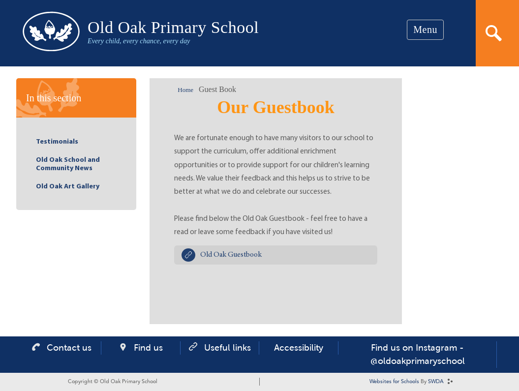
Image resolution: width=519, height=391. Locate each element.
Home (185, 89)
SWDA (436, 382)
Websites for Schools (394, 382)
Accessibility (298, 348)
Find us (148, 348)
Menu (425, 29)
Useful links (227, 348)
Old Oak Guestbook (231, 255)
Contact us (69, 348)
